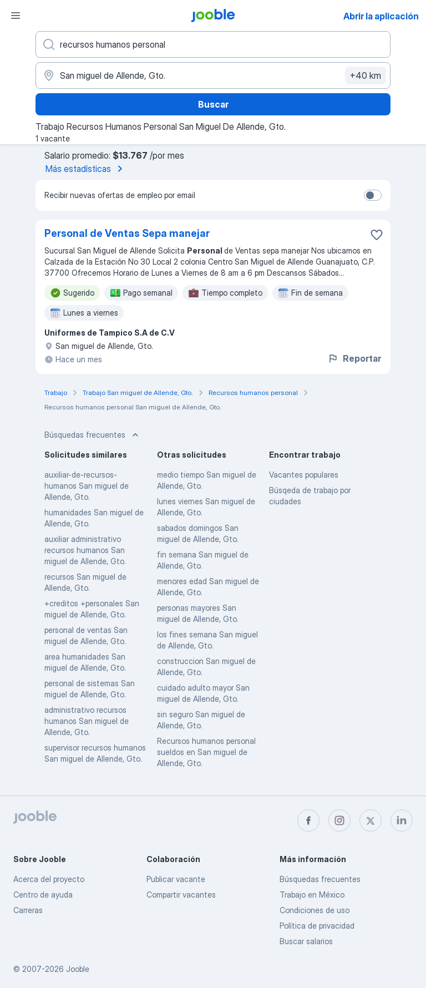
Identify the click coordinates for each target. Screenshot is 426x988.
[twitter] (370, 820)
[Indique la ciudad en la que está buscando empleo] (213, 75)
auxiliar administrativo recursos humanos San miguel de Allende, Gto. (85, 550)
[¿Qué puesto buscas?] (213, 44)
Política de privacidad (317, 925)
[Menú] (15, 15)
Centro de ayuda (43, 894)
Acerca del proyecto (48, 879)
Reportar (354, 358)
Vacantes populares (303, 474)
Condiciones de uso (314, 910)
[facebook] (308, 820)
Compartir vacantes (181, 894)
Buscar (213, 104)
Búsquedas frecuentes (320, 879)
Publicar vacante (175, 879)
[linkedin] (401, 820)
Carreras (28, 910)
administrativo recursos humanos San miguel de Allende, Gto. (86, 721)
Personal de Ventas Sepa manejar (127, 233)
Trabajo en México (312, 894)
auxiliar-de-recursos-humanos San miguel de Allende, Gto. (86, 485)
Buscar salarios (306, 941)
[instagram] (339, 820)
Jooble (77, 969)
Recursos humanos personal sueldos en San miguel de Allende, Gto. (206, 752)
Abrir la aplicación (381, 16)
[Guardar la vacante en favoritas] (376, 234)
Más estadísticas (85, 168)
